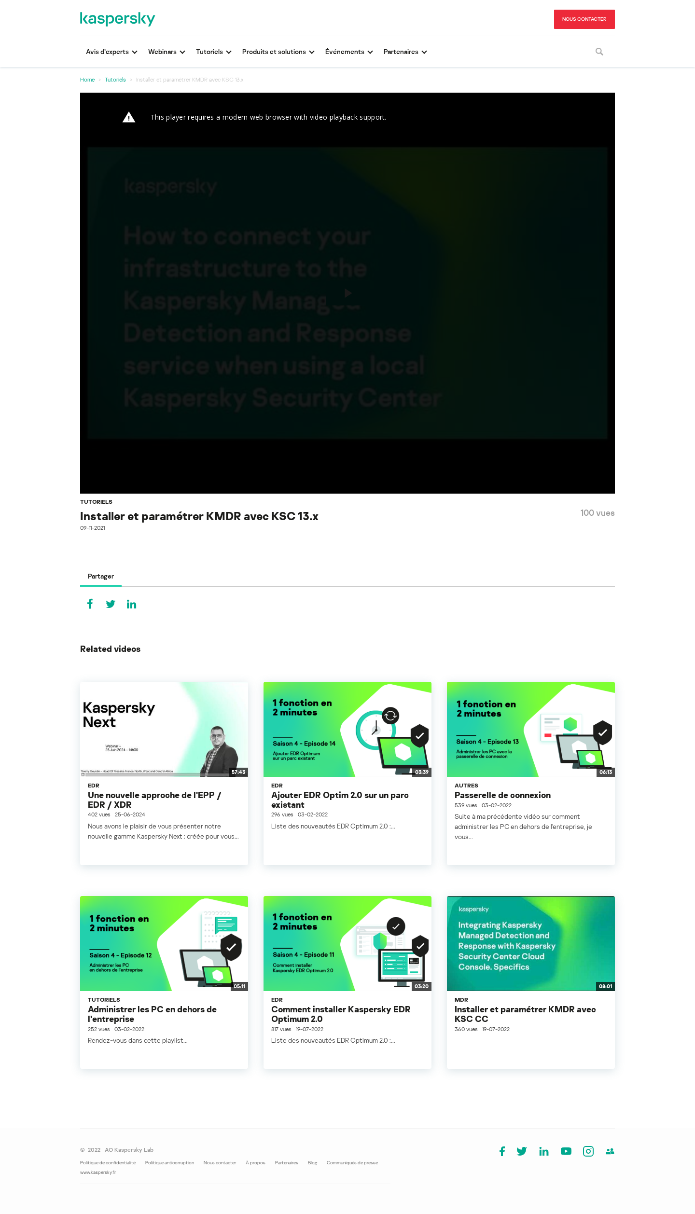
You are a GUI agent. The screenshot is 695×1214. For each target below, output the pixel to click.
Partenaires (286, 1162)
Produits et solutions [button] (274, 51)
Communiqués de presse (352, 1162)
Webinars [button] (162, 51)
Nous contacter (220, 1162)
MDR (461, 999)
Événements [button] (344, 51)
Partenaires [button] (401, 51)
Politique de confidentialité (108, 1162)
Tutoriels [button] (209, 51)
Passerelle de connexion (503, 794)
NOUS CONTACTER (584, 19)
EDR (93, 785)
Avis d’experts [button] (107, 51)
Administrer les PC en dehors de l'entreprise (152, 1014)
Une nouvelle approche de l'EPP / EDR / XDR (155, 799)
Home (87, 79)
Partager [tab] (101, 576)
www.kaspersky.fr (98, 1172)
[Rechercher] (599, 51)
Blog (312, 1162)
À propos (255, 1162)
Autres (466, 785)
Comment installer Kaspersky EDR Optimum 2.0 (341, 1014)
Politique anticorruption (169, 1162)
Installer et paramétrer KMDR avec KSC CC (525, 1014)
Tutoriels (115, 79)
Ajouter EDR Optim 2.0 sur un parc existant (340, 799)
